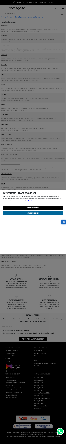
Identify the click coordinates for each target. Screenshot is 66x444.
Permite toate (33, 208)
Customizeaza (33, 213)
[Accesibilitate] (63, 222)
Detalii (30, 201)
